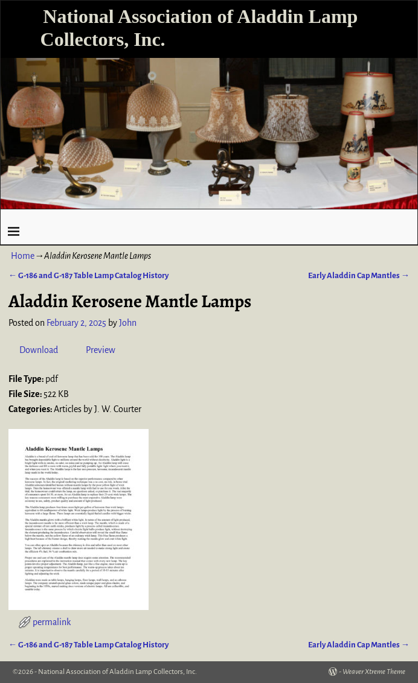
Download (38, 350)
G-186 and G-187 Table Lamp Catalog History (88, 275)
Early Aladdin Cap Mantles (359, 275)
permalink (52, 622)
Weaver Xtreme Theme (373, 672)
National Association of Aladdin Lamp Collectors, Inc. (117, 672)
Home (22, 256)
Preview (100, 350)
